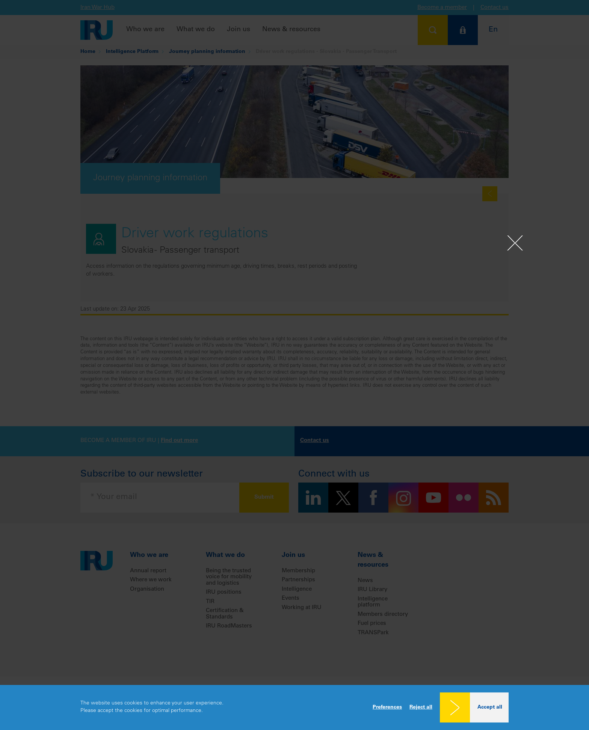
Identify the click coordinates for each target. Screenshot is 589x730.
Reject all (420, 707)
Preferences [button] (387, 707)
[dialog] (294, 707)
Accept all (489, 707)
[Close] (515, 243)
